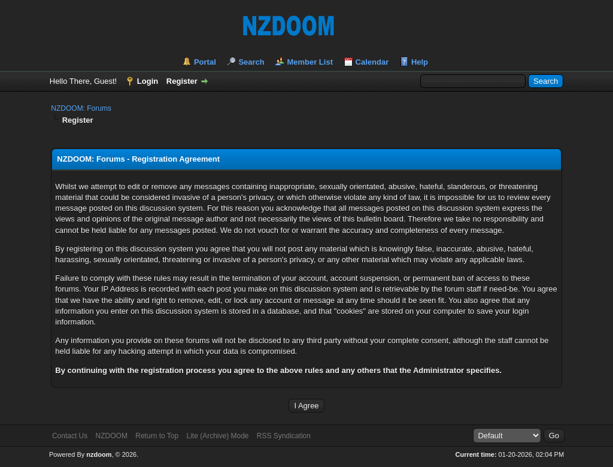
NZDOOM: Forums (81, 108)
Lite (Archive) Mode (217, 436)
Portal (205, 61)
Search (251, 61)
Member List (310, 61)
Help (419, 61)
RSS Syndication (284, 436)
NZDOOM (112, 436)
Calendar (372, 61)
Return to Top (156, 436)
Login (147, 81)
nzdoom (98, 454)
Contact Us (69, 436)
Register (182, 81)
